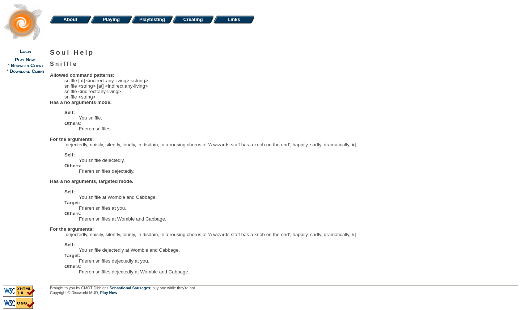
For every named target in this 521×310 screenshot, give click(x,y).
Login (25, 51)
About (70, 19)
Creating (193, 19)
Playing (111, 19)
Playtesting (152, 19)
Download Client (27, 71)
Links (234, 19)
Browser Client (27, 65)
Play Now (25, 59)
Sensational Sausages (130, 288)
